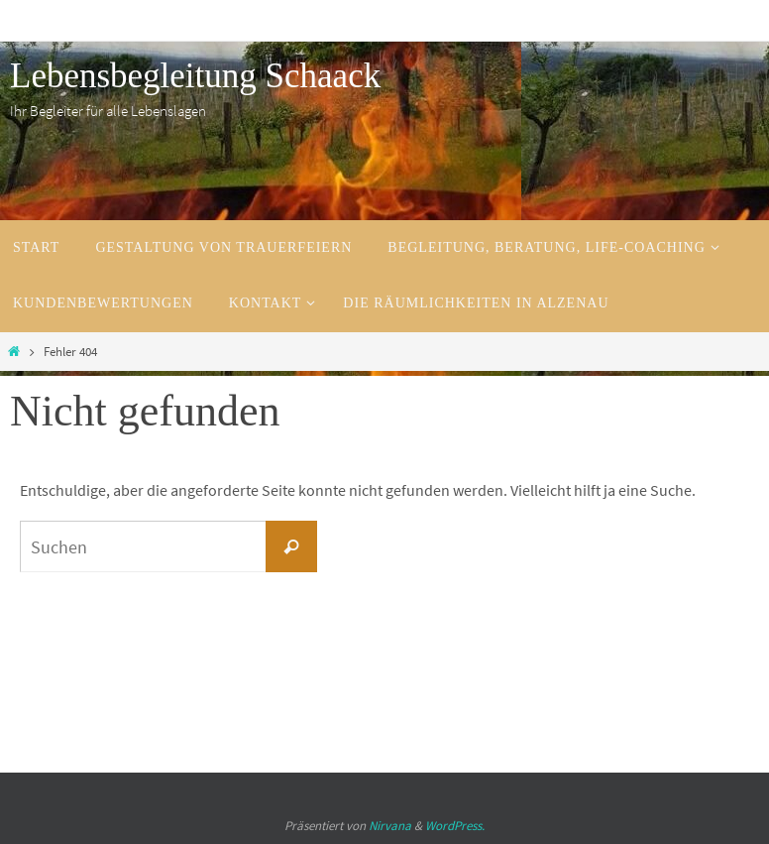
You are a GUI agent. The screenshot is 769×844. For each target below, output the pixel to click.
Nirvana (390, 825)
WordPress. (455, 825)
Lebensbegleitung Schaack (195, 76)
